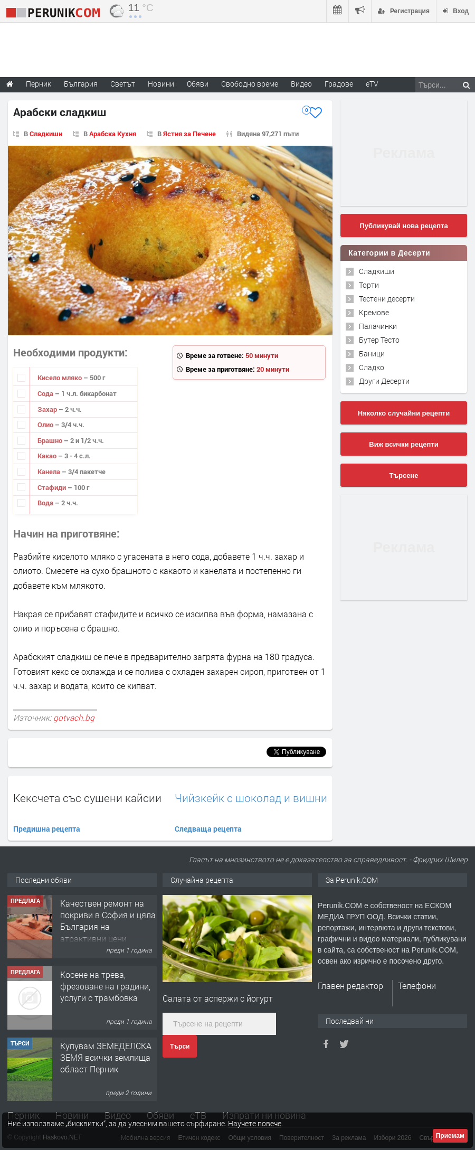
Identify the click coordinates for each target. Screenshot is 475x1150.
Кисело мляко (60, 377)
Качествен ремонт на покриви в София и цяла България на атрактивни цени (108, 992)
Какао (47, 455)
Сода (46, 393)
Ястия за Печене (189, 133)
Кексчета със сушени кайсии (87, 797)
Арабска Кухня (112, 133)
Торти (369, 285)
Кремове (374, 312)
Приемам (450, 1135)
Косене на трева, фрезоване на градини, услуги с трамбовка (105, 1057)
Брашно (50, 440)
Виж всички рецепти (403, 444)
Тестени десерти (387, 299)
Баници (372, 353)
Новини (161, 84)
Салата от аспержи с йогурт (218, 998)
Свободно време (249, 84)
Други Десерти (384, 381)
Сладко (371, 367)
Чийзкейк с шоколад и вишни (251, 798)
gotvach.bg (73, 717)
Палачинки (378, 326)
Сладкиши (46, 133)
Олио (46, 424)
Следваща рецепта (208, 829)
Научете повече (254, 1123)
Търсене (404, 475)
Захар (48, 409)
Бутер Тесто (379, 340)
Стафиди (52, 487)
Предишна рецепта (46, 829)
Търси (179, 1046)
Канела (49, 471)
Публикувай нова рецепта (403, 226)
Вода (46, 502)
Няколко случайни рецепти (404, 413)
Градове (339, 84)
